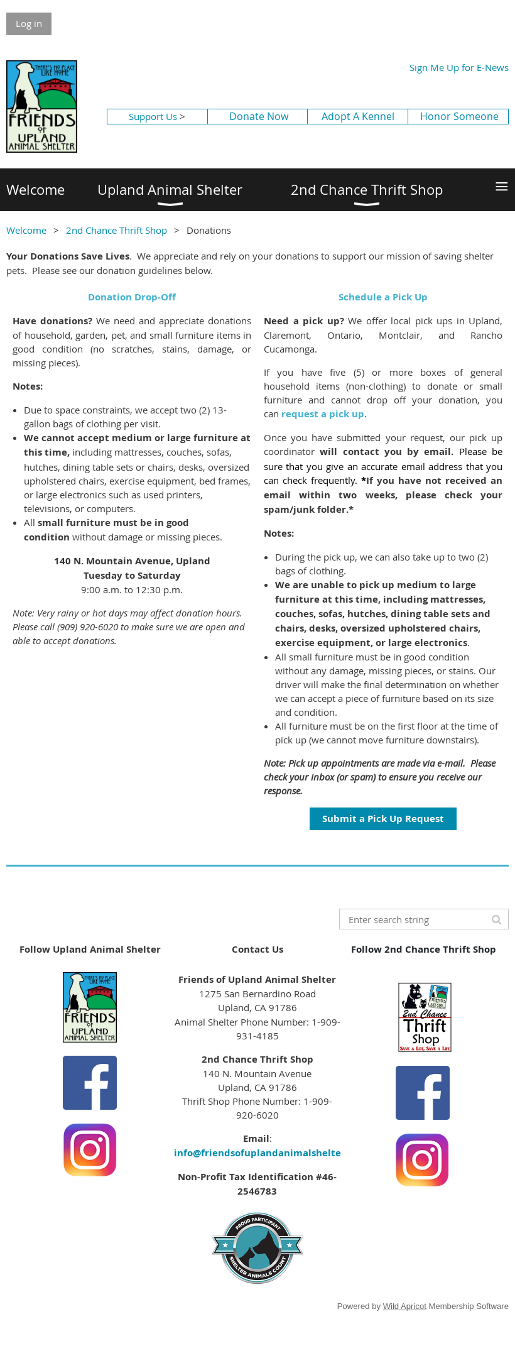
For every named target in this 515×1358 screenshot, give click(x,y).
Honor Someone (459, 116)
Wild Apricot (404, 1306)
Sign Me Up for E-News (459, 67)
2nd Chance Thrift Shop (116, 230)
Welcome (26, 230)
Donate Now (258, 116)
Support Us (153, 116)
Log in (29, 23)
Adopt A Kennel (358, 116)
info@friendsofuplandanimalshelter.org (268, 1152)
